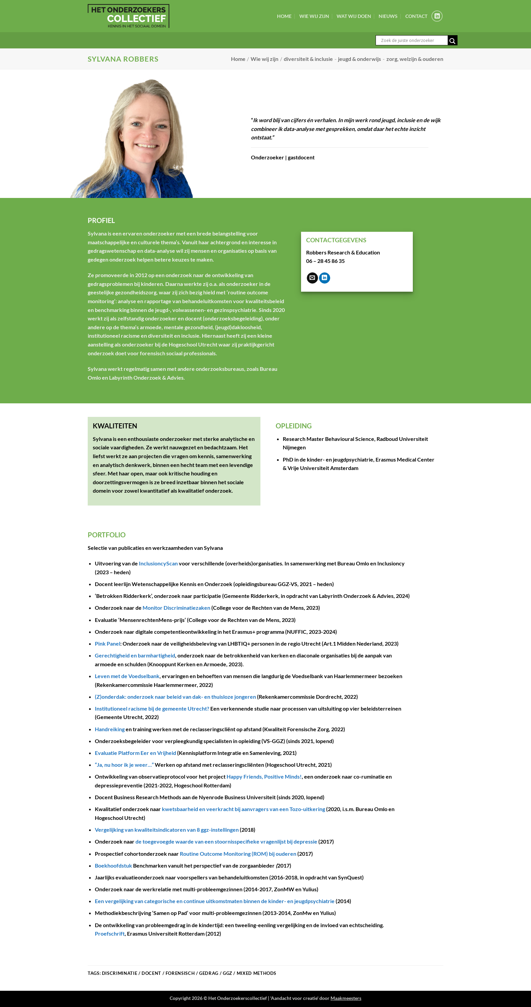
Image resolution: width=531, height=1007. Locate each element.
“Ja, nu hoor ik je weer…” (124, 764)
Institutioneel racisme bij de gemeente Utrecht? (152, 708)
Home (284, 16)
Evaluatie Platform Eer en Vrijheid (135, 752)
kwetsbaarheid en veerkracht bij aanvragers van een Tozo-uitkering (243, 809)
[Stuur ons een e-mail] (312, 278)
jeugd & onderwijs (359, 58)
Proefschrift (110, 933)
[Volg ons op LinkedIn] (437, 16)
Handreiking (110, 729)
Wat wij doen (354, 16)
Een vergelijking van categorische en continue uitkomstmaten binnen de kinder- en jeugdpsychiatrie (215, 901)
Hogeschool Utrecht (193, 344)
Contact (416, 16)
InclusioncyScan (158, 563)
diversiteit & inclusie (308, 58)
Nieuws (388, 16)
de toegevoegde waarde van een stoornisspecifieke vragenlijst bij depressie (226, 841)
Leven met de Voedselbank (127, 676)
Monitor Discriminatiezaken (176, 607)
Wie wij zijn (314, 16)
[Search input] (413, 40)
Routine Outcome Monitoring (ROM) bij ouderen (238, 853)
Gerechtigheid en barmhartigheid (135, 655)
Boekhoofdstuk (113, 865)
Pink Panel (107, 643)
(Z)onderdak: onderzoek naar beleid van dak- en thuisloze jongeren (175, 696)
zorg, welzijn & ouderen (414, 58)
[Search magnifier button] (452, 41)
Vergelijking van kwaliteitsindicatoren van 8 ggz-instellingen (167, 829)
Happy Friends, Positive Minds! (264, 776)
